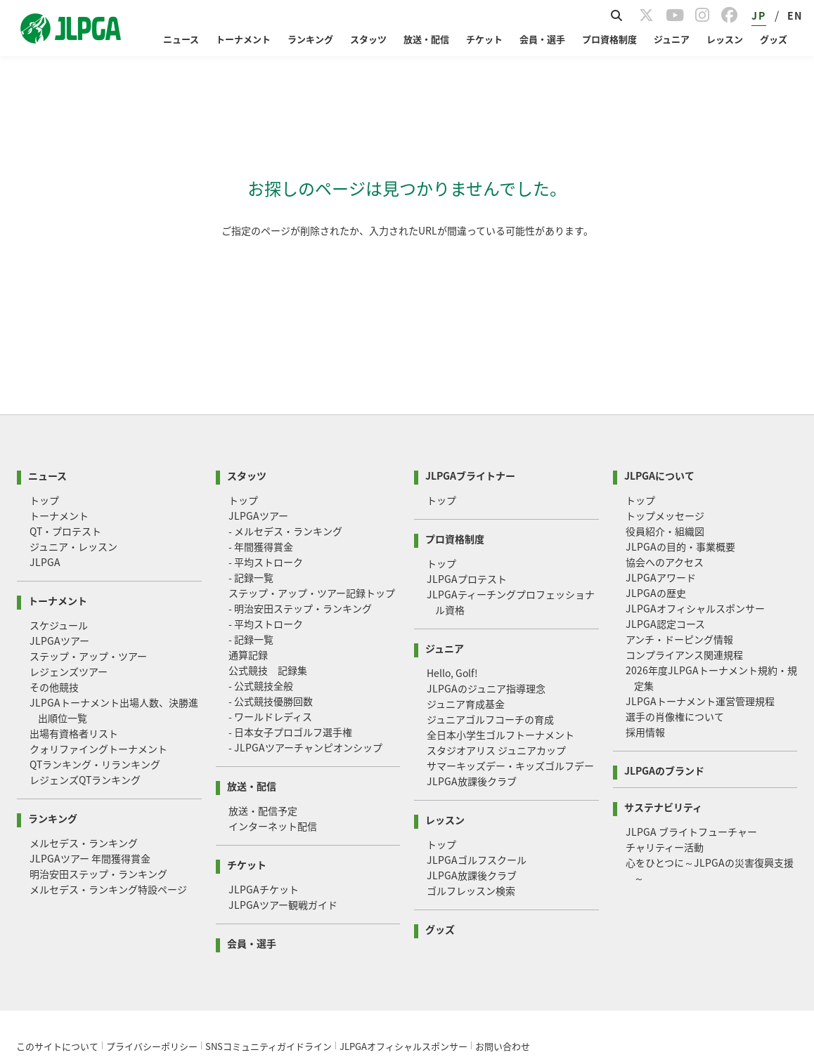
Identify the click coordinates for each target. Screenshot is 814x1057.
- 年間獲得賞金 (260, 428)
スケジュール (59, 506)
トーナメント (243, 39)
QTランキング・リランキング (95, 645)
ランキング (310, 39)
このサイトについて (57, 927)
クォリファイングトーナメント (98, 630)
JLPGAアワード (661, 459)
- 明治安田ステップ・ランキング (300, 489)
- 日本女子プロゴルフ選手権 (290, 613)
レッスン (724, 39)
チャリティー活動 (665, 728)
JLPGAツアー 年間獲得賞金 (90, 740)
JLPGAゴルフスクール (476, 741)
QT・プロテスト (65, 412)
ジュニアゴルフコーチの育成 (490, 600)
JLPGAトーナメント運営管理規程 (700, 582)
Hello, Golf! (452, 554)
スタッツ (368, 39)
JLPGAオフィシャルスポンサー (695, 489)
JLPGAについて (659, 356)
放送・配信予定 (262, 692)
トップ (44, 381)
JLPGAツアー (59, 522)
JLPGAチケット (263, 770)
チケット (484, 39)
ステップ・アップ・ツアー (88, 537)
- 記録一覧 (250, 459)
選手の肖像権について (675, 598)
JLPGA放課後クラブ (472, 662)
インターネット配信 (272, 707)
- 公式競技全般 (260, 567)
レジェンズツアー (69, 553)
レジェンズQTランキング (85, 661)
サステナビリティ (663, 687)
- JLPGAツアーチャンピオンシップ (305, 629)
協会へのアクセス (665, 443)
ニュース (181, 39)
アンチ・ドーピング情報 (679, 520)
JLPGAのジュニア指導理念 (486, 570)
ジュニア (672, 39)
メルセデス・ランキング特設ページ (108, 770)
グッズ (773, 39)
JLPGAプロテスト (467, 460)
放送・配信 (426, 39)
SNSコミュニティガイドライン (268, 927)
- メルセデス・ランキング (285, 412)
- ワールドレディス (270, 598)
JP (758, 15)
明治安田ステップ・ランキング (98, 755)
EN (795, 15)
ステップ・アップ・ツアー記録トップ (311, 474)
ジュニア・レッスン (73, 428)
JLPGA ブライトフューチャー (691, 713)
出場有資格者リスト (74, 615)
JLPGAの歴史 (656, 474)
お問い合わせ (502, 927)
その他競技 (54, 568)
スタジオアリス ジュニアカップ (496, 631)
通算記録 (248, 536)
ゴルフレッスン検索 (471, 772)
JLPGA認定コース (665, 505)
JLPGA (45, 443)
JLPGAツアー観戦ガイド (282, 786)
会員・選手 (542, 39)
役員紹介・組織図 (665, 412)
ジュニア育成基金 (466, 585)
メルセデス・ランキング (84, 724)
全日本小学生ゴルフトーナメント (500, 616)
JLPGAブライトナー (470, 356)
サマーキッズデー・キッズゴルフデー (510, 647)
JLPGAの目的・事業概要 (680, 428)
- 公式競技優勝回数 (270, 582)
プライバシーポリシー (152, 927)
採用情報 (645, 613)
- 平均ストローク (265, 443)
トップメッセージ (665, 397)
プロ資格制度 (609, 39)
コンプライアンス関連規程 (684, 536)
